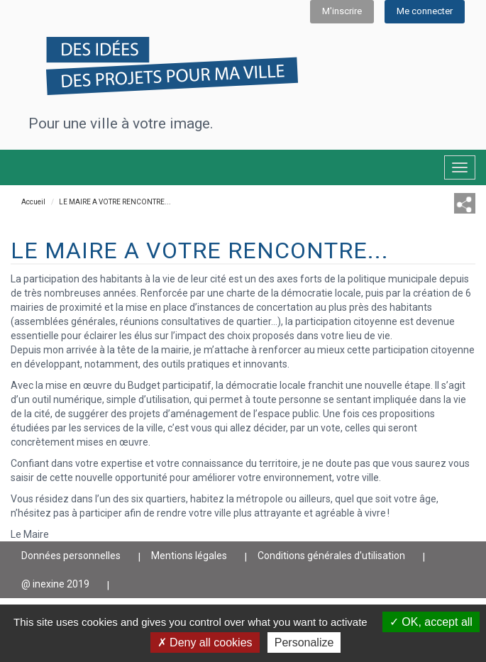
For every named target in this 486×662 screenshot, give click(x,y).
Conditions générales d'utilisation (331, 555)
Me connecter (425, 11)
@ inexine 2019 (55, 584)
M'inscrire (342, 11)
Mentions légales (189, 555)
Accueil (33, 202)
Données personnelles (71, 555)
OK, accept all (431, 622)
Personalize (304, 642)
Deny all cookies (205, 642)
